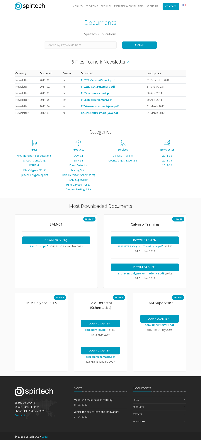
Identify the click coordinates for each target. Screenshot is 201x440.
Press (34, 149)
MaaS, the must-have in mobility (93, 399)
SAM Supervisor (78, 179)
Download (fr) (144, 267)
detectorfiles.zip (95, 329)
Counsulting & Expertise (122, 160)
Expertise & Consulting (129, 6)
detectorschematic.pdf (100, 357)
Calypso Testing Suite (78, 189)
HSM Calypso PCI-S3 (34, 170)
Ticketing (92, 6)
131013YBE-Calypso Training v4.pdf (140, 246)
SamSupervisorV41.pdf (159, 325)
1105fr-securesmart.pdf (96, 93)
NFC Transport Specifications (34, 155)
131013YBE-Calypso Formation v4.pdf (140, 273)
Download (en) (56, 240)
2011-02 (167, 155)
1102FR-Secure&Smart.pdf (98, 80)
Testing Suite (78, 170)
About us (152, 6)
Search (139, 44)
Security (106, 6)
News (78, 388)
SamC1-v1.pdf (39, 246)
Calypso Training (123, 155)
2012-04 (167, 165)
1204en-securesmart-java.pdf (100, 106)
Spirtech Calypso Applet (34, 175)
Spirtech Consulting (34, 160)
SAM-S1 (78, 160)
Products (78, 149)
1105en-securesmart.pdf (97, 99)
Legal (45, 436)
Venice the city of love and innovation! (96, 412)
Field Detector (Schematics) (78, 175)
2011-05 (167, 160)
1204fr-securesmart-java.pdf (99, 113)
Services (123, 149)
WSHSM (34, 165)
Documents (142, 388)
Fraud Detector (78, 165)
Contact (20, 415)
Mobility (78, 6)
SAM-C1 (78, 155)
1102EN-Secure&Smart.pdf (98, 86)
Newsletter (167, 149)
